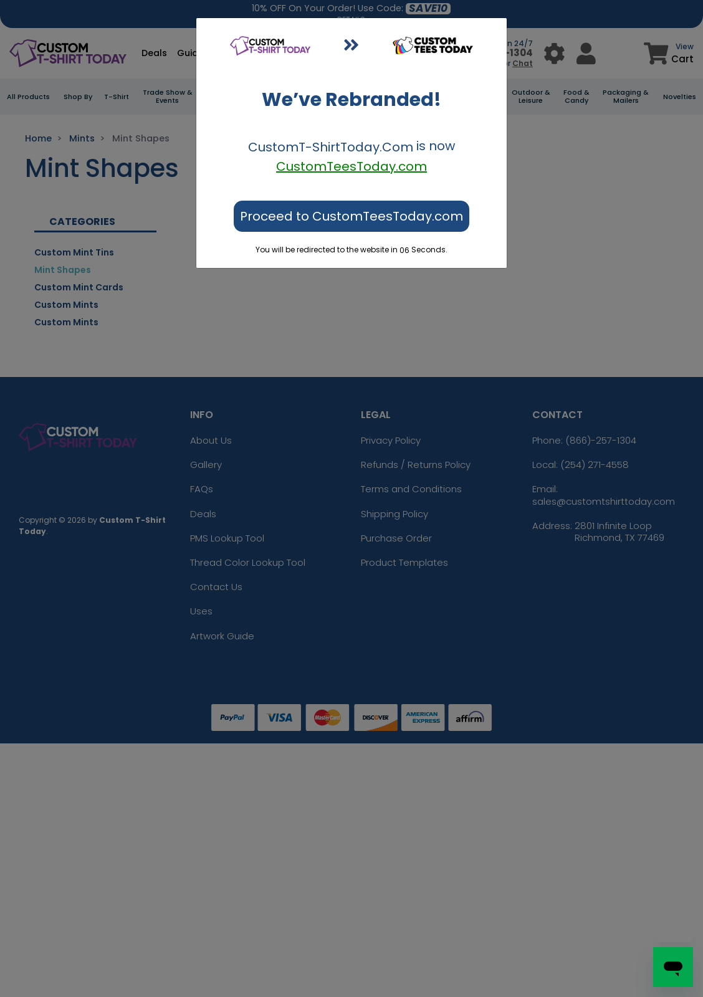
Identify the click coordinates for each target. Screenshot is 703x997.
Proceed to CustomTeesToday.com (351, 216)
